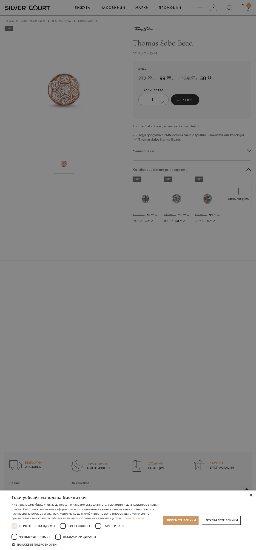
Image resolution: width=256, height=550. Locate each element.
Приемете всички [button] (181, 520)
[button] (86, 544)
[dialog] (128, 275)
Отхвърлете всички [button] (222, 520)
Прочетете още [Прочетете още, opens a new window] (133, 518)
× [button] (251, 495)
